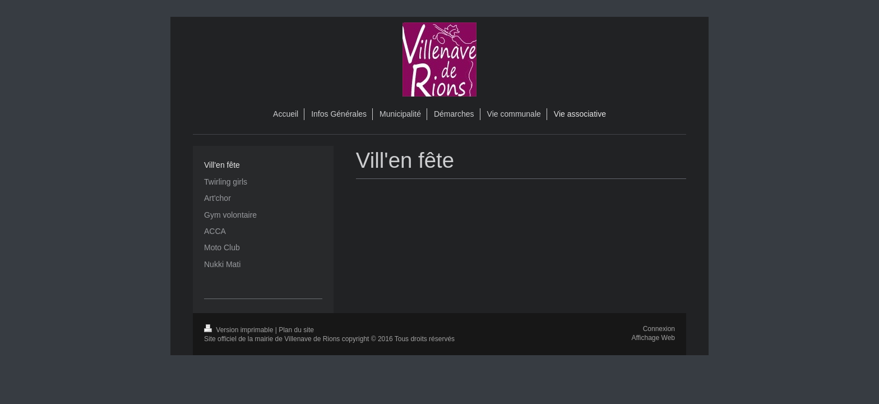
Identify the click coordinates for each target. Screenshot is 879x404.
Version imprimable (239, 330)
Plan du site (296, 330)
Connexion (659, 329)
